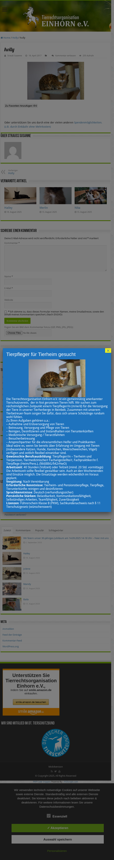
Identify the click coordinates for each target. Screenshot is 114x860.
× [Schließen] (108, 350)
